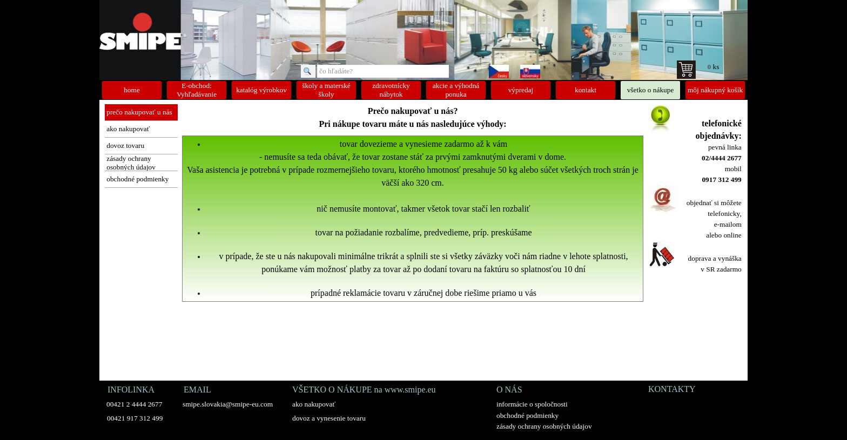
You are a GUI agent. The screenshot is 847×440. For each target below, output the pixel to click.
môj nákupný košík (715, 90)
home (132, 90)
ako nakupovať (128, 129)
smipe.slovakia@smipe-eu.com (228, 404)
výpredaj (521, 90)
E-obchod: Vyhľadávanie (197, 90)
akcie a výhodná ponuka (456, 90)
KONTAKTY (672, 389)
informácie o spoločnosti (532, 404)
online (732, 235)
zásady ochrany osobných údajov (131, 162)
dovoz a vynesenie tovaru (329, 418)
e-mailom (728, 224)
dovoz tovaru (125, 145)
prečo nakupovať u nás (139, 112)
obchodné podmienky (137, 179)
